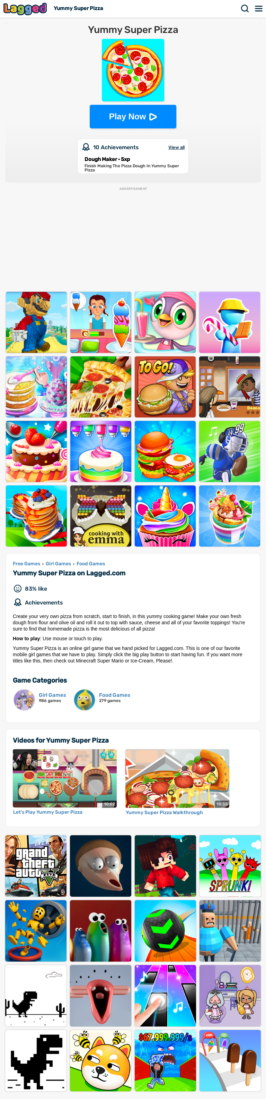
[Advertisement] (133, 239)
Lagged (25, 9)
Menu (259, 8)
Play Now (127, 116)
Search (245, 8)
